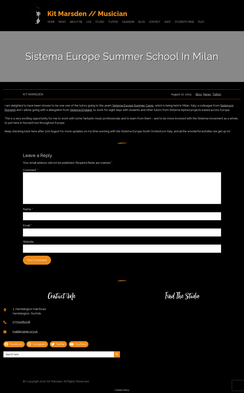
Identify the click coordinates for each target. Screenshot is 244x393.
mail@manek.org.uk (25, 331)
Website (28, 241)
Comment (30, 170)
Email (27, 225)
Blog (199, 94)
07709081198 (21, 322)
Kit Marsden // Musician (87, 14)
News (207, 94)
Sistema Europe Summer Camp (133, 105)
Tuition (216, 94)
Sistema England (81, 110)
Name (28, 209)
